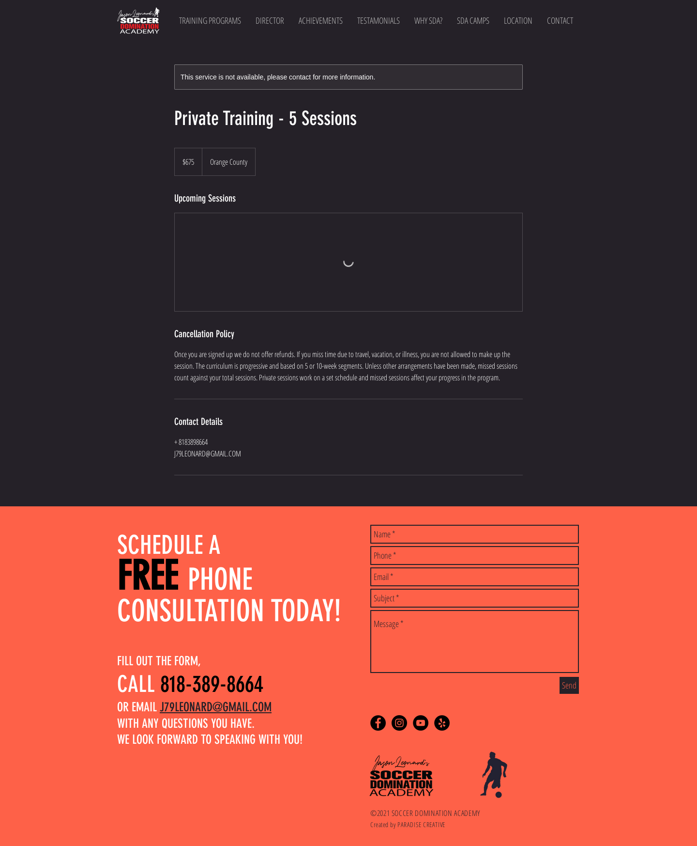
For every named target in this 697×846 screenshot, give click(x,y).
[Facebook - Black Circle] (378, 723)
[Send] (569, 685)
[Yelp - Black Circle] (442, 723)
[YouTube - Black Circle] (420, 723)
